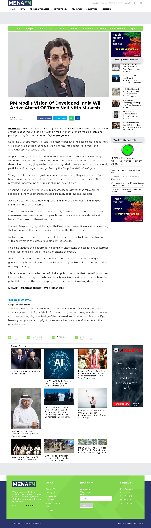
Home (12, 9)
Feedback (50, 510)
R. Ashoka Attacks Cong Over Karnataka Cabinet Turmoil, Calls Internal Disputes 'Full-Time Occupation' (92, 374)
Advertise (50, 500)
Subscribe (87, 505)
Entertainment (114, 28)
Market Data (60, 9)
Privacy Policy (52, 493)
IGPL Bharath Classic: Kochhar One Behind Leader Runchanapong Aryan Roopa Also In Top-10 (92, 414)
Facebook (126, 489)
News (22, 9)
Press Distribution (40, 9)
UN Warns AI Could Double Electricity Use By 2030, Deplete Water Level (58, 383)
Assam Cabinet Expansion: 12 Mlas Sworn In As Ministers (25, 458)
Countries (91, 9)
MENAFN (14, 128)
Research (77, 9)
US (15, 28)
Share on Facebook (44, 118)
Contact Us (51, 496)
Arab (41, 28)
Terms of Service (53, 489)
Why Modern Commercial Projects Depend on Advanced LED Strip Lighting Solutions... (127, 184)
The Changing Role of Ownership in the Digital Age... (126, 178)
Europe (29, 28)
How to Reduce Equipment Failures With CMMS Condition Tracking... (126, 190)
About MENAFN (53, 503)
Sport (132, 28)
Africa (62, 28)
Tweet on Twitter (60, 118)
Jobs (48, 507)
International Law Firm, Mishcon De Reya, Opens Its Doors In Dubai (25, 433)
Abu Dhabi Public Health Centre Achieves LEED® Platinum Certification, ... (132, 80)
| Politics (73, 28)
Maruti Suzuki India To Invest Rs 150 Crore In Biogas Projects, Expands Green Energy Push (92, 450)
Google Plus (127, 496)
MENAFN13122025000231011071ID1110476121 (36, 288)
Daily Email (126, 500)
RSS (124, 507)
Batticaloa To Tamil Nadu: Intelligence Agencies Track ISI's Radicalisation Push (58, 458)
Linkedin (126, 503)
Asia (51, 28)
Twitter (125, 493)
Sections (106, 9)
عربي (127, 3)
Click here (29, 505)
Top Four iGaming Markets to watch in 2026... (125, 172)
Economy (88, 28)
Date (12, 117)
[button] (134, 3)
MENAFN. (26, 523)
